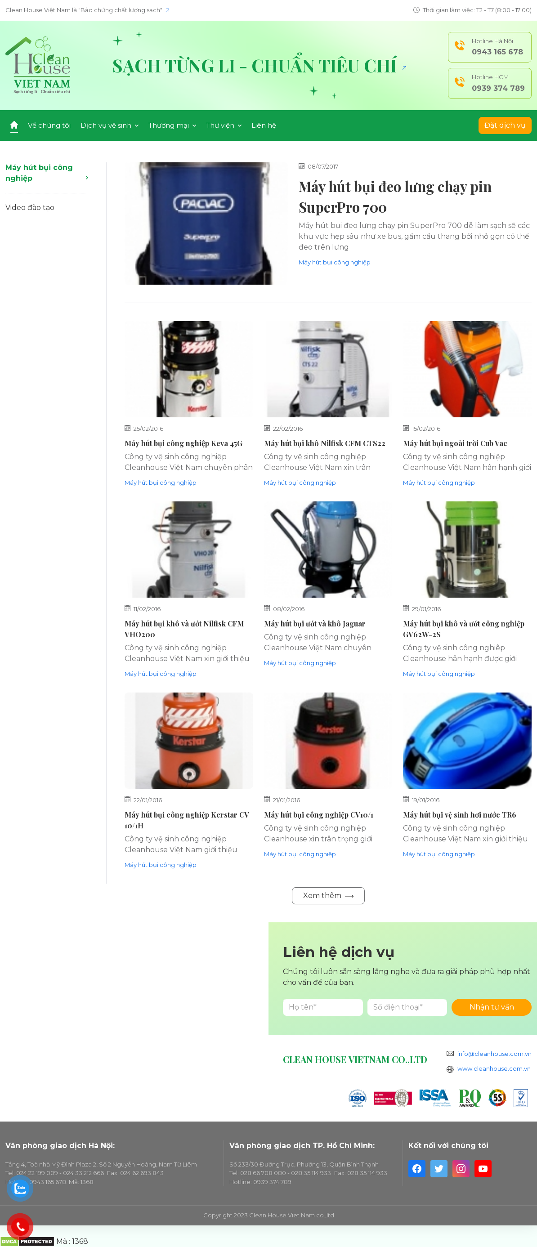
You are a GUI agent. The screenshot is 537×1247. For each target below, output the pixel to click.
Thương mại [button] (172, 125)
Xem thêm (328, 895)
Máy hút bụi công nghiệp (46, 173)
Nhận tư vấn (492, 1007)
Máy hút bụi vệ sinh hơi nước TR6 (459, 814)
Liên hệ (263, 125)
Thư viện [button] (224, 125)
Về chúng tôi (49, 125)
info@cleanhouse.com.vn (494, 1053)
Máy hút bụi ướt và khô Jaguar (315, 623)
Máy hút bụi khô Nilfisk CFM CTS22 (324, 443)
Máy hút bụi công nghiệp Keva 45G (183, 443)
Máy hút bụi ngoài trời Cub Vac (455, 443)
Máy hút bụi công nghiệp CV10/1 (318, 814)
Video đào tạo (29, 207)
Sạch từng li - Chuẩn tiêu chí (259, 65)
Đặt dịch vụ (505, 125)
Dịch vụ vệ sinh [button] (110, 125)
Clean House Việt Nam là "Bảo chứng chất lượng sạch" (87, 9)
